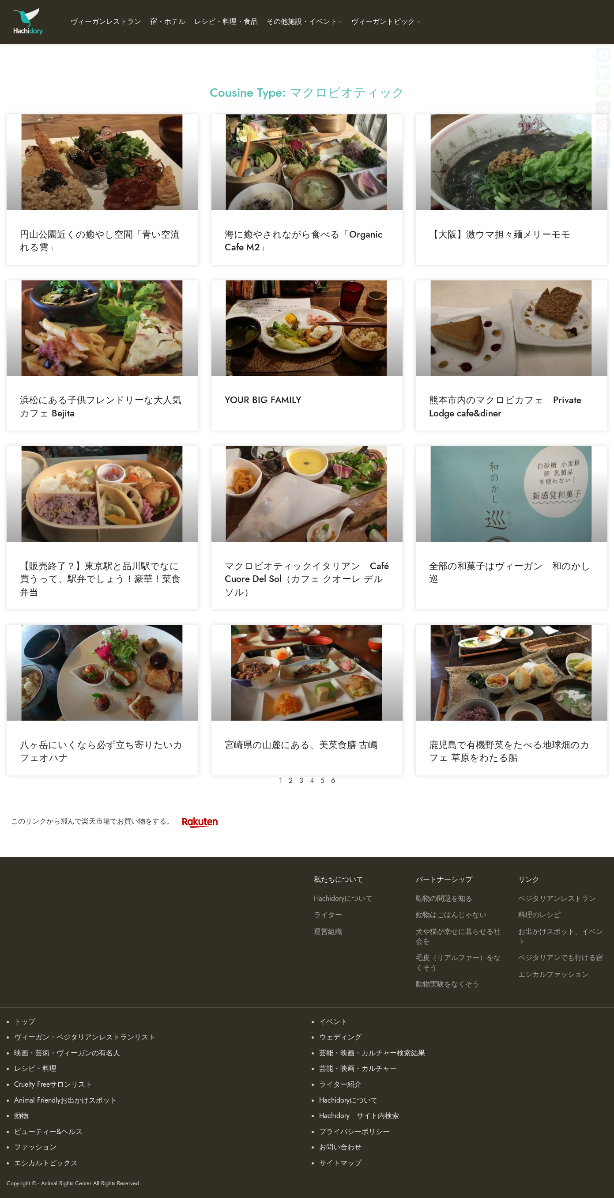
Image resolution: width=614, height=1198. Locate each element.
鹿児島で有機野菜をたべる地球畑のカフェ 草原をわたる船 (509, 751)
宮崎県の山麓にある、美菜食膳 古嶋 (301, 744)
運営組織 (328, 932)
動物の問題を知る (444, 898)
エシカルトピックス (46, 1163)
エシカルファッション (553, 974)
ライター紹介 (340, 1084)
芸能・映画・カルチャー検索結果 (372, 1053)
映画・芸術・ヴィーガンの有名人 (67, 1053)
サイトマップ (340, 1163)
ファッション (35, 1147)
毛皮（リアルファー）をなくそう (458, 962)
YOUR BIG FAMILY (263, 399)
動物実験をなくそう (447, 984)
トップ (24, 1022)
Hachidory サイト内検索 (359, 1116)
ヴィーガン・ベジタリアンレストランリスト (84, 1037)
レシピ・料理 (35, 1068)
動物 (21, 1116)
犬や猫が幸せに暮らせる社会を (458, 936)
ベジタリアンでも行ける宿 (560, 958)
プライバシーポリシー (354, 1132)
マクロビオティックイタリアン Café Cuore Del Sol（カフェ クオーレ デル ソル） (307, 578)
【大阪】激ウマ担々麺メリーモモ (500, 234)
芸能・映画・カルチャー (358, 1068)
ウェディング (340, 1037)
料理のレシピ (539, 915)
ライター (328, 915)
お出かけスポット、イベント (560, 936)
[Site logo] (28, 21)
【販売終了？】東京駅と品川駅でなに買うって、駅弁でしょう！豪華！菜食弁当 (100, 578)
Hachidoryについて (343, 898)
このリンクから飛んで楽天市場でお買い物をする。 (118, 821)
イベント (333, 1022)
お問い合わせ (340, 1147)
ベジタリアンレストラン (557, 898)
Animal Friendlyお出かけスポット (65, 1100)
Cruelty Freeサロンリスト (53, 1084)
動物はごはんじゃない (451, 915)
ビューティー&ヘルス (48, 1132)
